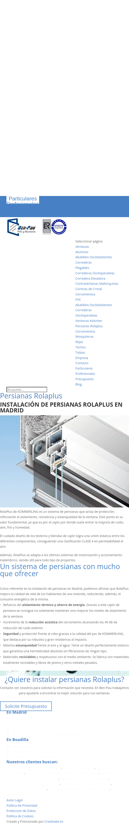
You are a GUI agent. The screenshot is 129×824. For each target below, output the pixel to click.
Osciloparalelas (86, 315)
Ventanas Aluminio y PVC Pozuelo (85, 784)
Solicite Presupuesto (26, 706)
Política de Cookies (20, 816)
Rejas (79, 342)
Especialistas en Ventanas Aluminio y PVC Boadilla (62, 773)
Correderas (83, 262)
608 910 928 (17, 746)
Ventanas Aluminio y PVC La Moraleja (33, 768)
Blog (11, 214)
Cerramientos (85, 294)
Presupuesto (21, 209)
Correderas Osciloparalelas (95, 273)
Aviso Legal (14, 800)
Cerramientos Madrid (78, 768)
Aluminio (81, 252)
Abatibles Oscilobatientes (93, 257)
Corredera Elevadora (90, 278)
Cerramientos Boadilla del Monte (84, 779)
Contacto (82, 363)
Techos (80, 347)
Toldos (80, 352)
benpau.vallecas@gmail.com (30, 729)
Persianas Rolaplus (89, 326)
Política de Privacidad (21, 805)
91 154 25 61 (18, 724)
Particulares (23, 199)
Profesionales (22, 204)
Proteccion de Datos (21, 811)
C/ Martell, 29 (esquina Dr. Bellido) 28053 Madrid (44, 735)
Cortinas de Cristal (88, 289)
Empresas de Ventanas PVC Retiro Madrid (79, 790)
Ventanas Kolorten (88, 321)
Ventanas (82, 246)
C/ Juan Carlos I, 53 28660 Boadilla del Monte (41, 757)
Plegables (82, 268)
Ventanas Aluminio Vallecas (26, 790)
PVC (78, 299)
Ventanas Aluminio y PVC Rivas (28, 795)
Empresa (81, 358)
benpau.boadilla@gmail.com (30, 751)
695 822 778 (17, 719)
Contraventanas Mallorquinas (96, 283)
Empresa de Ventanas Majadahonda (32, 784)
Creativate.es (53, 821)
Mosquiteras (84, 336)
